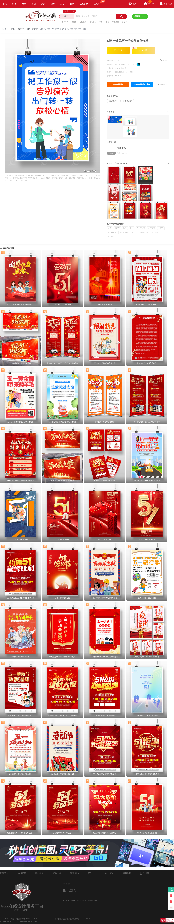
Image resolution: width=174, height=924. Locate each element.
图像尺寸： (111, 72)
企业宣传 (83, 22)
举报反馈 (166, 60)
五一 (131, 228)
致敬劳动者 (144, 232)
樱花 (107, 22)
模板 (14, 4)
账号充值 (57, 873)
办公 (62, 4)
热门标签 (22, 873)
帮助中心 (92, 873)
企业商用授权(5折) (142, 84)
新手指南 (74, 873)
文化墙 (74, 22)
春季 (100, 22)
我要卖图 (171, 889)
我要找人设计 (140, 16)
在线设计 (84, 4)
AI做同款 (140, 49)
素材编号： (111, 60)
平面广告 (21, 29)
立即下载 (118, 50)
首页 (4, 4)
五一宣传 (111, 237)
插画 (33, 4)
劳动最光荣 (112, 232)
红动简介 (109, 873)
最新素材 (4, 873)
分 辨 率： (111, 68)
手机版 (144, 873)
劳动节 (124, 22)
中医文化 (115, 22)
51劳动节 (151, 228)
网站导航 (39, 873)
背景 (43, 4)
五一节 (133, 232)
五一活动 (154, 232)
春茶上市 (92, 22)
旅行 (124, 228)
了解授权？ (162, 84)
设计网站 (12, 29)
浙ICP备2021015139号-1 (28, 919)
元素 (24, 4)
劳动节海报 (124, 232)
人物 (109, 228)
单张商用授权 (118, 84)
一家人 (161, 228)
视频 (53, 4)
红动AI (98, 2)
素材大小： (111, 76)
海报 (28, 29)
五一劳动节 (141, 228)
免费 (72, 4)
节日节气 (35, 29)
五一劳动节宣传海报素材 (117, 163)
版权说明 (127, 873)
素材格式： (111, 64)
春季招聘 (65, 22)
